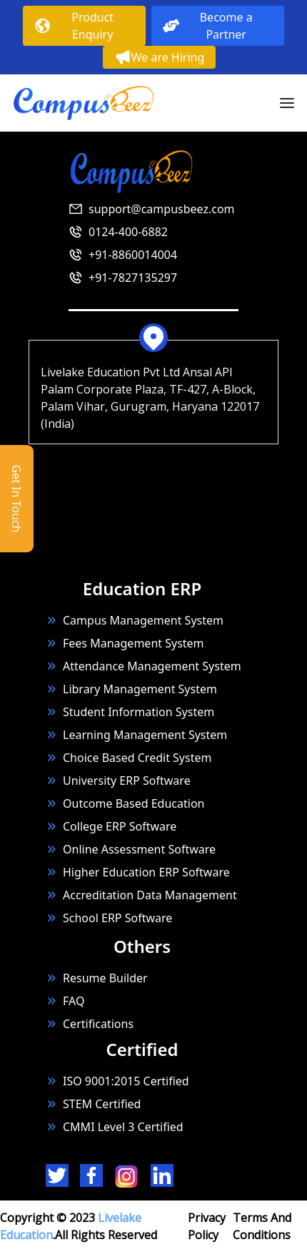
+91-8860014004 (133, 255)
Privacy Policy (207, 1226)
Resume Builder (97, 978)
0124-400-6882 (128, 232)
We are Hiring (159, 57)
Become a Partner (208, 25)
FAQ (73, 1001)
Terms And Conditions (262, 1226)
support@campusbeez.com (162, 209)
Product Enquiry (74, 25)
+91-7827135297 (133, 277)
